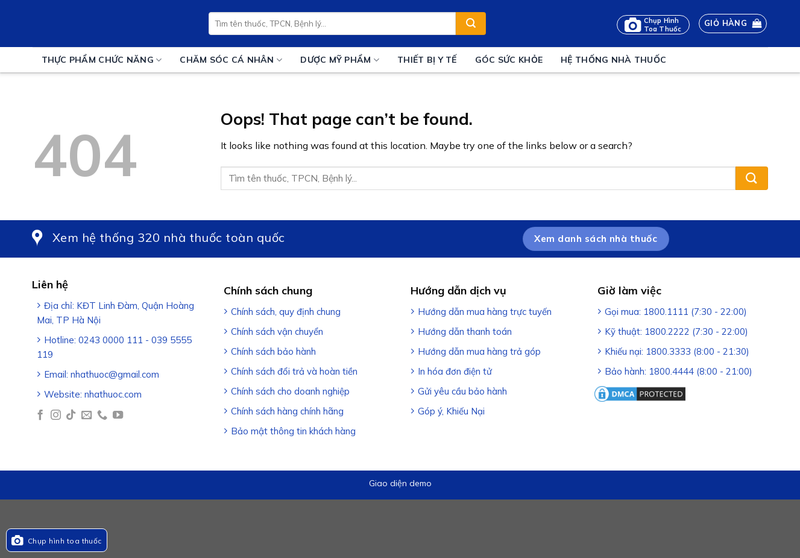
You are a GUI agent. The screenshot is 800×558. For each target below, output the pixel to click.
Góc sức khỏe (509, 59)
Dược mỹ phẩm (339, 60)
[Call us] (102, 416)
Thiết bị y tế (427, 59)
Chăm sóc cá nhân (231, 60)
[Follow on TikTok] (71, 416)
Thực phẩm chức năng (102, 60)
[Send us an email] (86, 416)
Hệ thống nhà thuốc (613, 59)
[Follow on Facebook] (40, 416)
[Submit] (471, 23)
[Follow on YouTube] (118, 416)
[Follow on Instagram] (56, 416)
